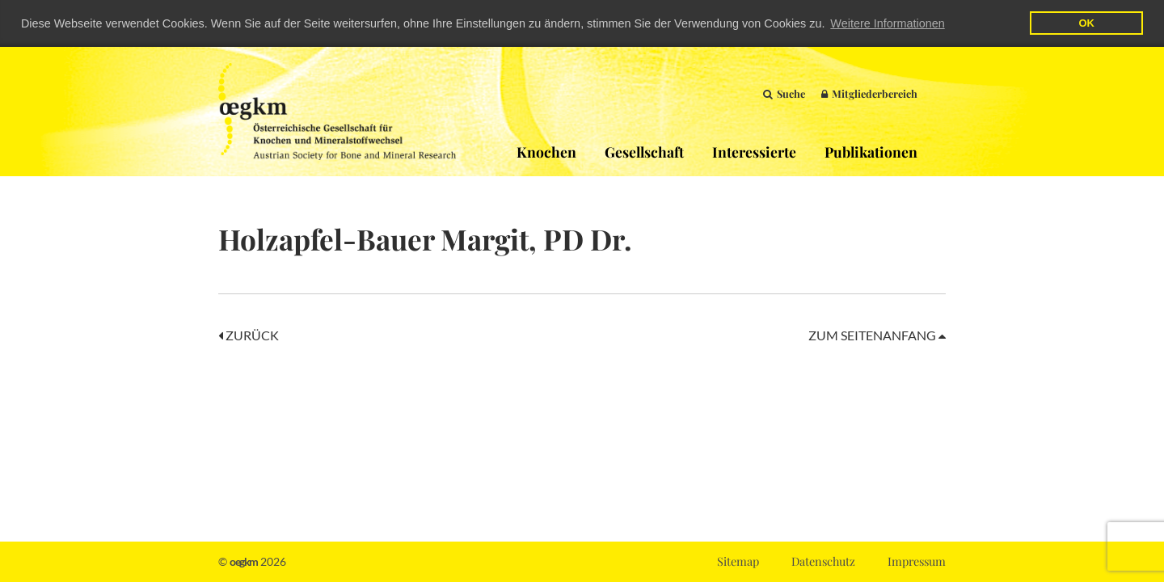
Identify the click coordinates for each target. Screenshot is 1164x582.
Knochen (546, 150)
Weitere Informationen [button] (887, 23)
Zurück (248, 334)
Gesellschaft (644, 150)
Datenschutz (823, 561)
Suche (784, 92)
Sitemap (738, 561)
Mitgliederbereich (869, 92)
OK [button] (1086, 23)
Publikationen (870, 150)
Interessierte (754, 150)
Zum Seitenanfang (877, 334)
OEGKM (337, 110)
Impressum (917, 561)
